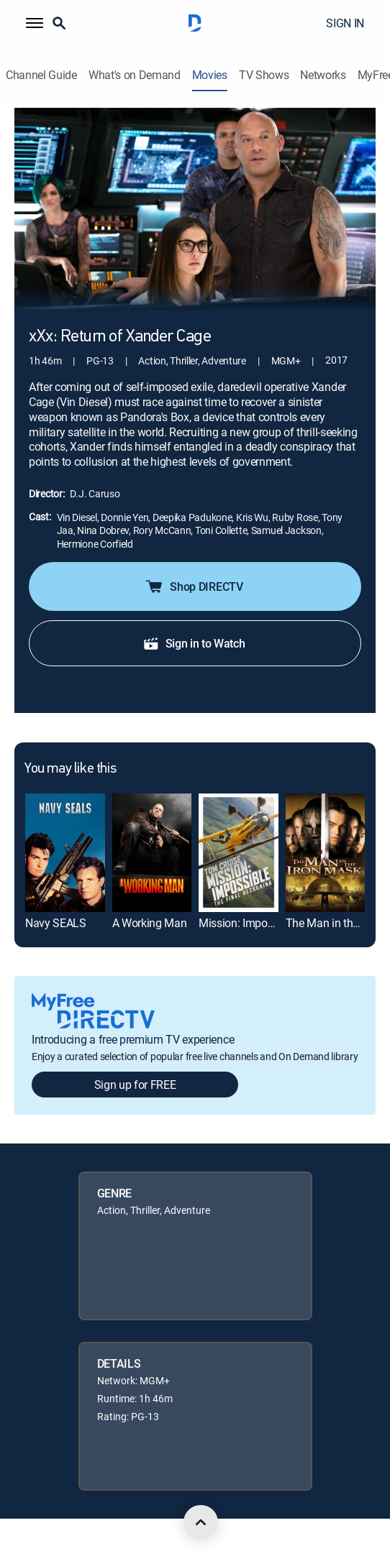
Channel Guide (41, 75)
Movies (209, 75)
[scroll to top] (201, 1522)
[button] (34, 23)
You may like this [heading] (70, 769)
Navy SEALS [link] (55, 923)
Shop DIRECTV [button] (193, 586)
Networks (322, 75)
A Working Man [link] (149, 923)
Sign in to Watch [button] (193, 643)
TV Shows (264, 75)
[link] (65, 852)
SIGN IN (345, 23)
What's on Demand (135, 75)
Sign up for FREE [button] (135, 1084)
